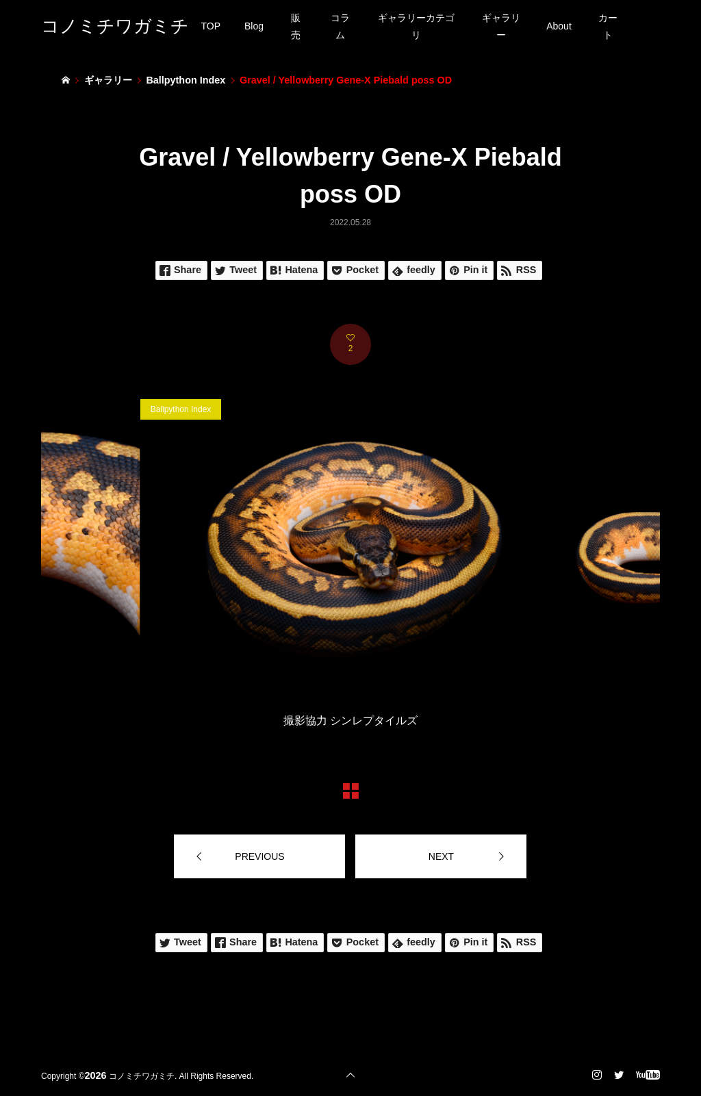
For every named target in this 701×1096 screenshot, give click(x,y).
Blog (254, 26)
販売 (296, 26)
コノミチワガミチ (115, 26)
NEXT (441, 856)
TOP (211, 26)
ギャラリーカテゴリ (416, 26)
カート (607, 26)
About (559, 26)
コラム (340, 26)
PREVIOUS (259, 856)
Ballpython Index (181, 409)
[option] (350, 566)
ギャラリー (501, 26)
